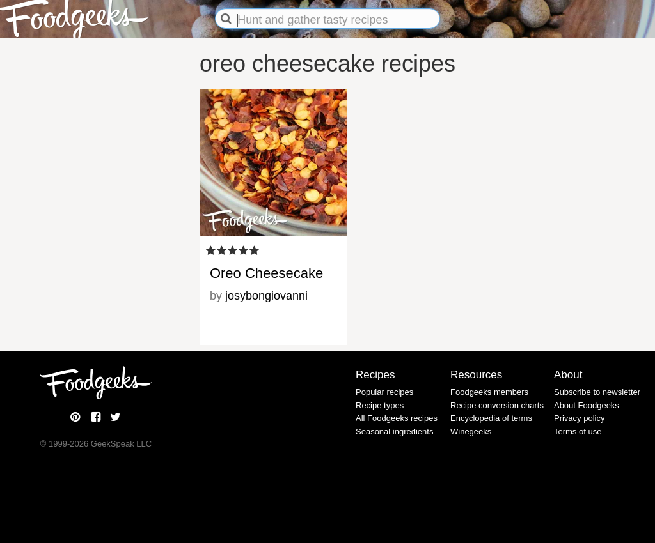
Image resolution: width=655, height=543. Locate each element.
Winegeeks (470, 431)
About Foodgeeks (586, 405)
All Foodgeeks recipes (397, 418)
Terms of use (577, 431)
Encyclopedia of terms (491, 418)
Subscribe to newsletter (597, 392)
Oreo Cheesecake (266, 273)
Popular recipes (384, 392)
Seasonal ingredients (394, 431)
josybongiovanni (266, 295)
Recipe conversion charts (497, 405)
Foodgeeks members (489, 392)
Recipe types (380, 405)
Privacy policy (579, 418)
